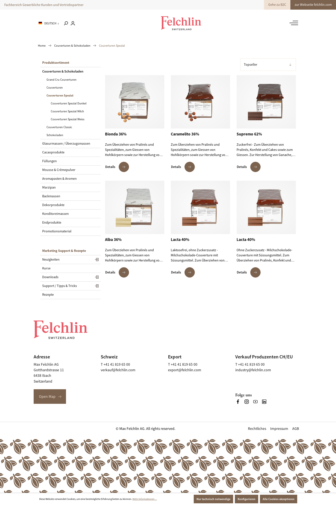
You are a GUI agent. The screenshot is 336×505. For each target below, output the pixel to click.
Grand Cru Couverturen (61, 80)
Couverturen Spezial (59, 95)
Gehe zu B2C (277, 5)
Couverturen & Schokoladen (62, 71)
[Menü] (292, 23)
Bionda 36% (115, 134)
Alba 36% (113, 239)
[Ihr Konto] (72, 23)
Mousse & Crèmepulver (58, 170)
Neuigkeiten (51, 259)
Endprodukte (51, 222)
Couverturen (54, 87)
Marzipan (49, 187)
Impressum (279, 428)
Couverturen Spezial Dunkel (69, 103)
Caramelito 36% (185, 134)
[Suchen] (65, 23)
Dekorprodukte (53, 205)
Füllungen (49, 161)
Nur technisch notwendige (213, 499)
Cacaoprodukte (53, 152)
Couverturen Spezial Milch (67, 111)
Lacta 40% (180, 239)
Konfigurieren (246, 499)
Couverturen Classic (59, 127)
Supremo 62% (249, 134)
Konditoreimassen (55, 214)
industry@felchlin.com (253, 370)
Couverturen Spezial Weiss (67, 119)
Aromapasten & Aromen (59, 179)
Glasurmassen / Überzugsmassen (66, 143)
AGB (295, 428)
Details (117, 167)
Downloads (50, 277)
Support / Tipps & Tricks (59, 286)
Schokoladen (54, 135)
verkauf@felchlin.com (118, 370)
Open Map (47, 396)
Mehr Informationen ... (144, 499)
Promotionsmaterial (56, 231)
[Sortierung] (268, 64)
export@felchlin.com (184, 370)
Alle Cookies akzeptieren (278, 499)
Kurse (46, 268)
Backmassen (51, 196)
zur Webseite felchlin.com (313, 5)
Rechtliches (257, 428)
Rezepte (48, 295)
